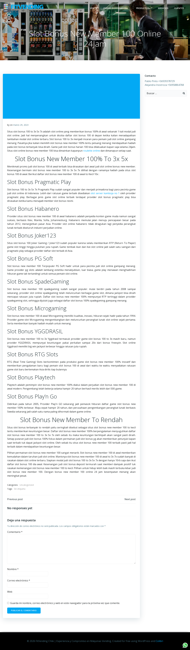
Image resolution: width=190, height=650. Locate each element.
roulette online (91, 151)
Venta (93, 8)
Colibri (159, 641)
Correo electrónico (18, 581)
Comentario (14, 532)
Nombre (13, 570)
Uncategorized (27, 485)
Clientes (179, 8)
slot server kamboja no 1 (105, 193)
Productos (144, 8)
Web (9, 592)
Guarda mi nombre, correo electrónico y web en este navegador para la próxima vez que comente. (65, 604)
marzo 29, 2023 (20, 125)
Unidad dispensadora (117, 8)
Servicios (163, 8)
